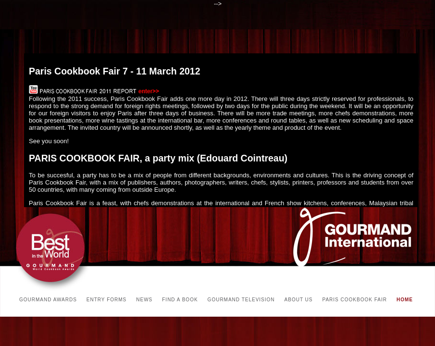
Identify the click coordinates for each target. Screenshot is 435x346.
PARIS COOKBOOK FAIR (355, 299)
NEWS (144, 299)
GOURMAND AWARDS (48, 299)
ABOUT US (299, 299)
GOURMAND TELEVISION (241, 299)
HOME (405, 299)
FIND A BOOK (180, 299)
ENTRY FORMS (106, 299)
